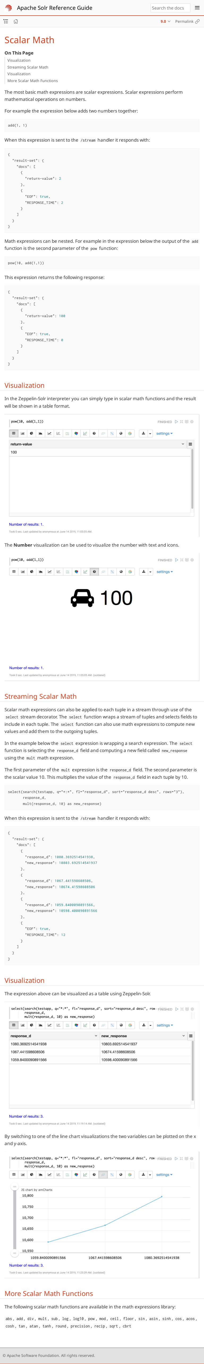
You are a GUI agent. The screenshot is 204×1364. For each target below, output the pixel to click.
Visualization (19, 60)
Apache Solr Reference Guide (54, 7)
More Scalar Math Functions (32, 80)
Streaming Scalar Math (27, 67)
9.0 (163, 21)
